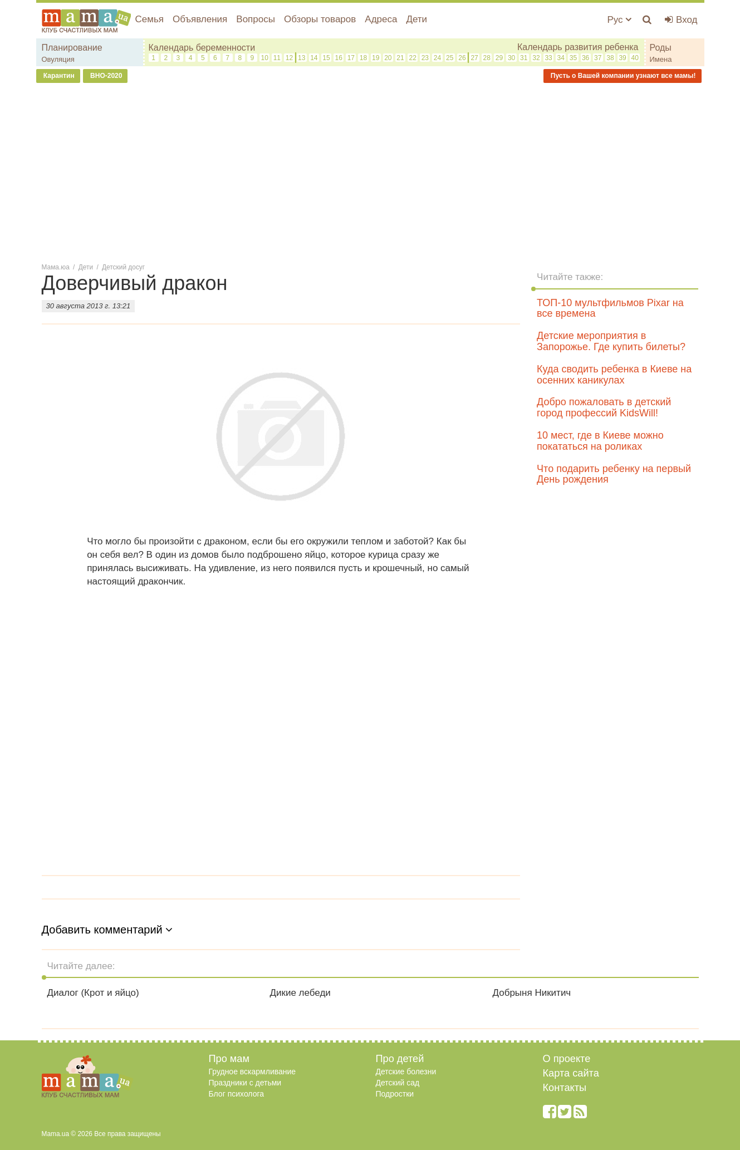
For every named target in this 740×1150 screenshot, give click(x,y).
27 (474, 58)
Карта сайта (571, 1073)
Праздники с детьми (245, 1082)
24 (437, 58)
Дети (416, 19)
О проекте (567, 1058)
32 (536, 58)
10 (264, 58)
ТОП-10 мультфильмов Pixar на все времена (610, 308)
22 (412, 58)
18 (363, 58)
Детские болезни (406, 1071)
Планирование (72, 47)
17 (351, 58)
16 (338, 58)
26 (461, 58)
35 (573, 58)
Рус (619, 19)
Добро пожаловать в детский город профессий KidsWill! (604, 407)
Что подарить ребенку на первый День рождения (614, 474)
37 (597, 58)
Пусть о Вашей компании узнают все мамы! (622, 76)
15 (326, 58)
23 (425, 58)
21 (400, 58)
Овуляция (58, 59)
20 (387, 58)
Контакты (565, 1087)
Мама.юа (56, 267)
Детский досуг (123, 267)
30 (511, 58)
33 (548, 58)
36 (585, 58)
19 (375, 58)
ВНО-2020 (105, 76)
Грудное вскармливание (252, 1071)
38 (610, 58)
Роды (661, 47)
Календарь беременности (202, 47)
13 (301, 58)
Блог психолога (236, 1093)
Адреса (381, 19)
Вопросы (255, 19)
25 (449, 58)
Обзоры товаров (320, 19)
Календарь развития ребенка (578, 47)
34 (561, 58)
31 (523, 58)
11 (277, 58)
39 (622, 58)
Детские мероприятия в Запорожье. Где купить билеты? (611, 341)
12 (289, 58)
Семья (149, 19)
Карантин (58, 76)
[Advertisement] (370, 172)
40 (635, 58)
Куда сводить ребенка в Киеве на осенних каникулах (614, 374)
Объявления (200, 19)
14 (313, 58)
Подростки (395, 1093)
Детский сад (398, 1082)
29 (499, 58)
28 (487, 58)
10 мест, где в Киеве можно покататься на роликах (600, 441)
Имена (661, 59)
